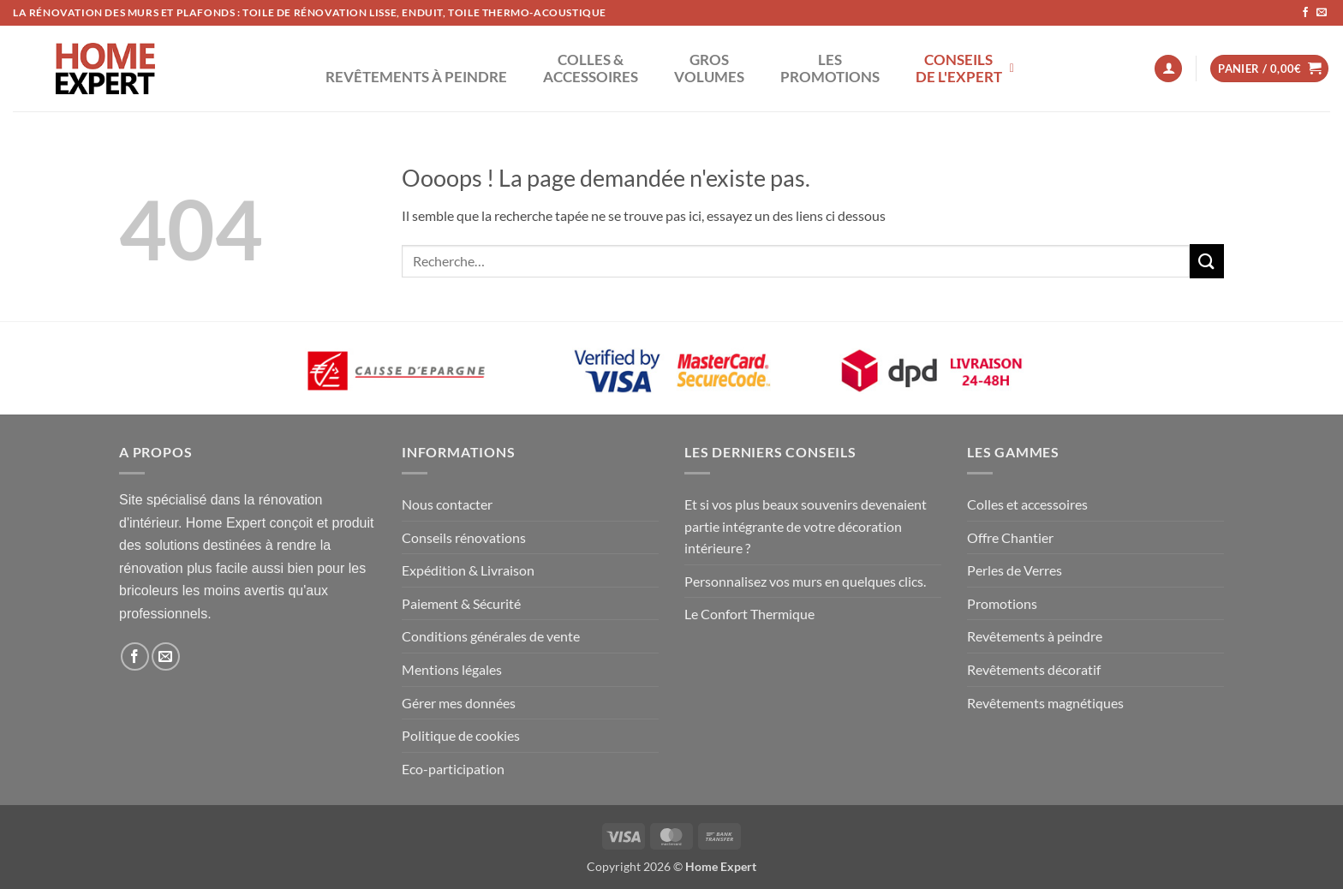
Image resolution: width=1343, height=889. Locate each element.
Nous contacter (447, 504)
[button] (1168, 69)
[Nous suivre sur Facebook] (1305, 13)
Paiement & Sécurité (461, 603)
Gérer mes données (459, 703)
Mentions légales (452, 669)
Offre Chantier (1010, 537)
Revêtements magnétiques (1045, 703)
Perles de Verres (1014, 570)
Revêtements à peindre (1034, 636)
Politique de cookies (461, 735)
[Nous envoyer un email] (1321, 13)
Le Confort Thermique (749, 614)
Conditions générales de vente (491, 636)
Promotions (1002, 603)
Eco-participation (453, 769)
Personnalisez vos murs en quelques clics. (805, 581)
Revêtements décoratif (1034, 669)
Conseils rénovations (464, 537)
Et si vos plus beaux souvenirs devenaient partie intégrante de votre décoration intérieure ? (805, 526)
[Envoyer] (1207, 260)
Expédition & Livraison (468, 570)
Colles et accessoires (1027, 504)
